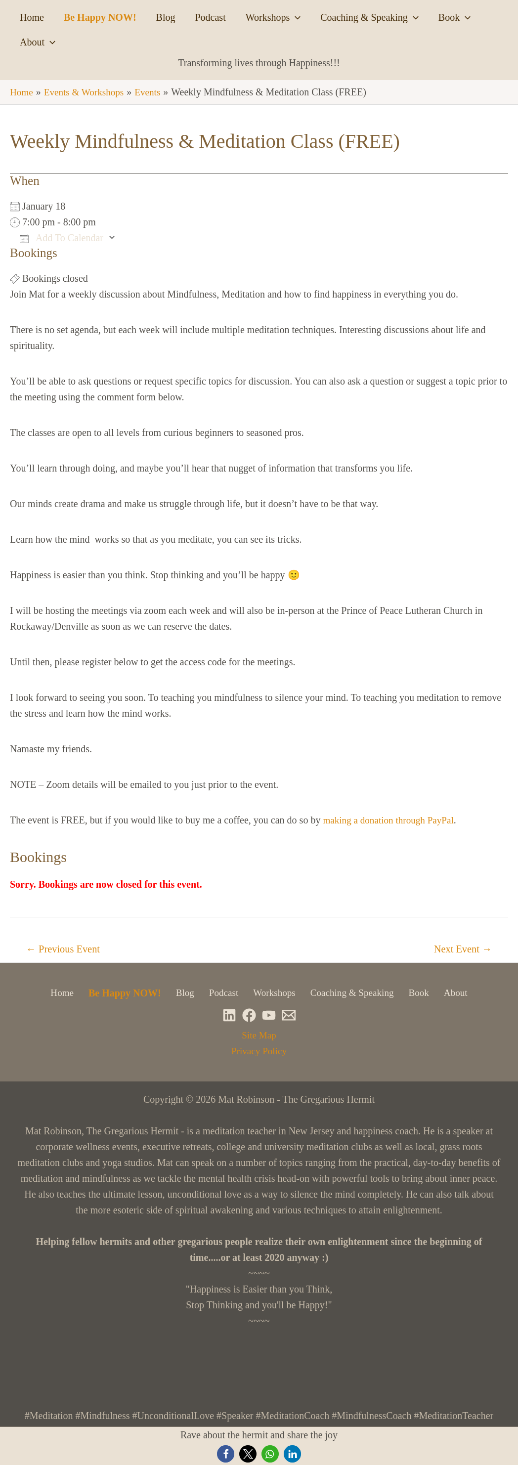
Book (454, 17)
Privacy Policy (259, 1051)
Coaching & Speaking (369, 17)
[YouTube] (269, 1016)
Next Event (461, 949)
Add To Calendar (61, 237)
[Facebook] (249, 1016)
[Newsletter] (289, 1016)
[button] (225, 1454)
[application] (295, 17)
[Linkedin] (229, 1016)
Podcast (210, 17)
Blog (165, 17)
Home (32, 17)
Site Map (259, 1035)
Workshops (273, 17)
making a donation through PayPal (391, 819)
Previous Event (65, 949)
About (37, 42)
